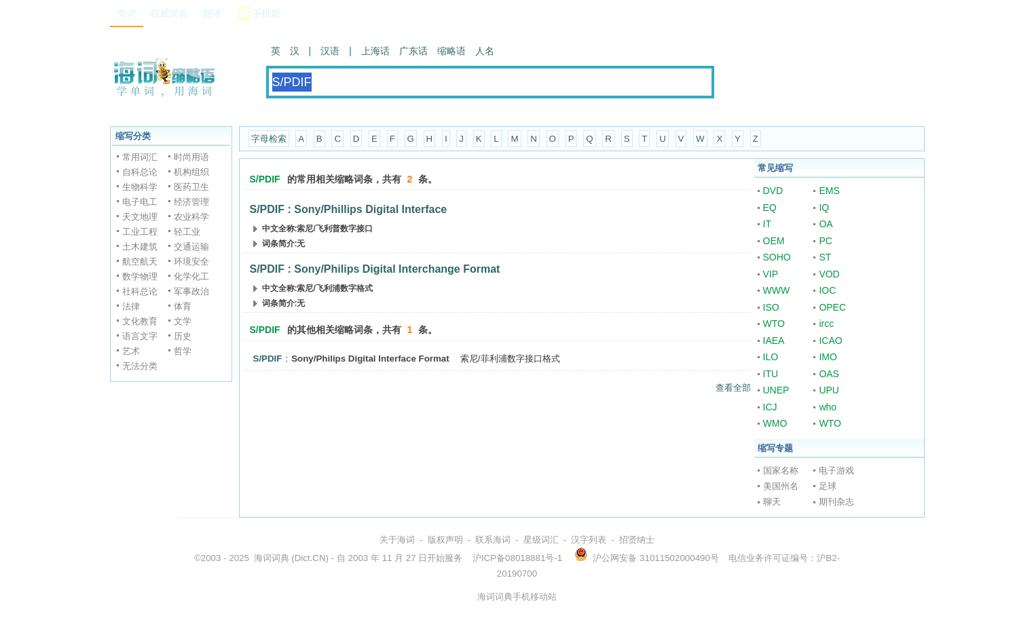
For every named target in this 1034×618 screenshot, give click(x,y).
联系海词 (493, 540)
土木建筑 (140, 247)
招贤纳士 (636, 540)
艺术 (131, 351)
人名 (484, 50)
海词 (126, 13)
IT (767, 223)
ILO (771, 356)
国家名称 (780, 470)
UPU (829, 390)
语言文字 (140, 336)
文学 (182, 321)
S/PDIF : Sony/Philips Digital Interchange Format (375, 269)
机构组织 (191, 172)
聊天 (772, 502)
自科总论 (140, 172)
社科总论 (140, 291)
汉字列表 (588, 540)
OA (825, 223)
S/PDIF (267, 358)
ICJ (770, 407)
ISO (771, 307)
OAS (829, 373)
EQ (770, 207)
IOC (827, 290)
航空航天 (140, 261)
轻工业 (187, 232)
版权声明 (445, 540)
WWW (776, 290)
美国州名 (780, 486)
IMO (827, 356)
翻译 (211, 13)
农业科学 (191, 217)
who (827, 407)
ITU (771, 373)
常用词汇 (140, 157)
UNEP (776, 390)
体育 (182, 306)
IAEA (774, 340)
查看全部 (733, 388)
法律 (131, 306)
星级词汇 (541, 540)
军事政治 (191, 291)
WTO (774, 323)
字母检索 (269, 139)
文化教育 (140, 321)
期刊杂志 (836, 502)
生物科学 (140, 187)
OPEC (832, 307)
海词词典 (271, 558)
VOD (829, 274)
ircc (826, 323)
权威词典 (169, 13)
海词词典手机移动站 (517, 597)
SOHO (777, 257)
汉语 (329, 50)
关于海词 (397, 540)
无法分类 (140, 366)
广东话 (413, 50)
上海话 (375, 50)
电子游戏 (836, 470)
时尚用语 (191, 157)
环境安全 (191, 261)
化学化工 (191, 276)
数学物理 (140, 276)
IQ (824, 207)
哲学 (182, 351)
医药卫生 (191, 187)
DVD (773, 190)
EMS (829, 190)
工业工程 (140, 232)
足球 (827, 486)
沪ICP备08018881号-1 (517, 558)
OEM (774, 240)
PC (825, 240)
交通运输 (191, 247)
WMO (775, 423)
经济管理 (191, 202)
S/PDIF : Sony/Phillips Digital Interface (348, 209)
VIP (771, 274)
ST (825, 257)
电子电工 (140, 202)
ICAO (830, 340)
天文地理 (140, 217)
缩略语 (451, 50)
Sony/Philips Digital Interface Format (370, 358)
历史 (182, 336)
